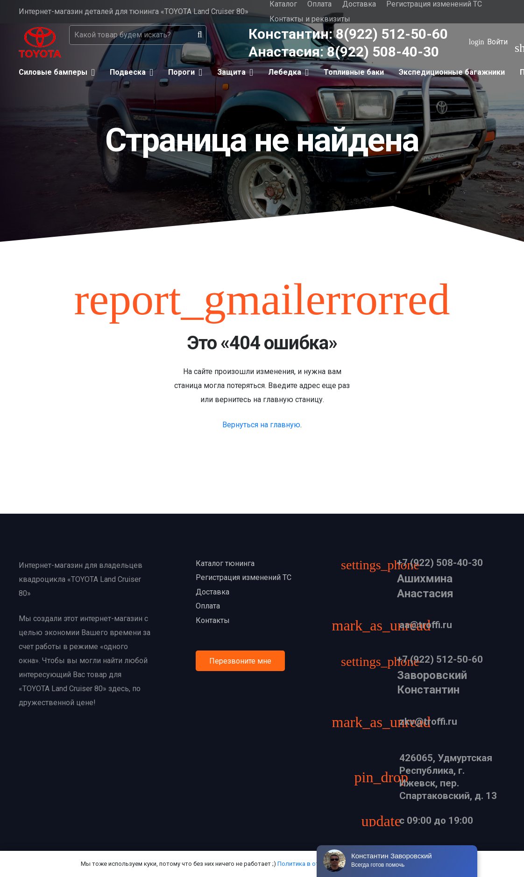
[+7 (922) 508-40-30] (385, 566)
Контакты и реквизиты (309, 18)
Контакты (213, 620)
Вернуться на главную (261, 424)
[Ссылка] (40, 42)
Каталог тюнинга (225, 563)
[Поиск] (200, 35)
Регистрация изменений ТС (243, 577)
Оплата (208, 605)
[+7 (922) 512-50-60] (385, 663)
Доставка (212, 591)
